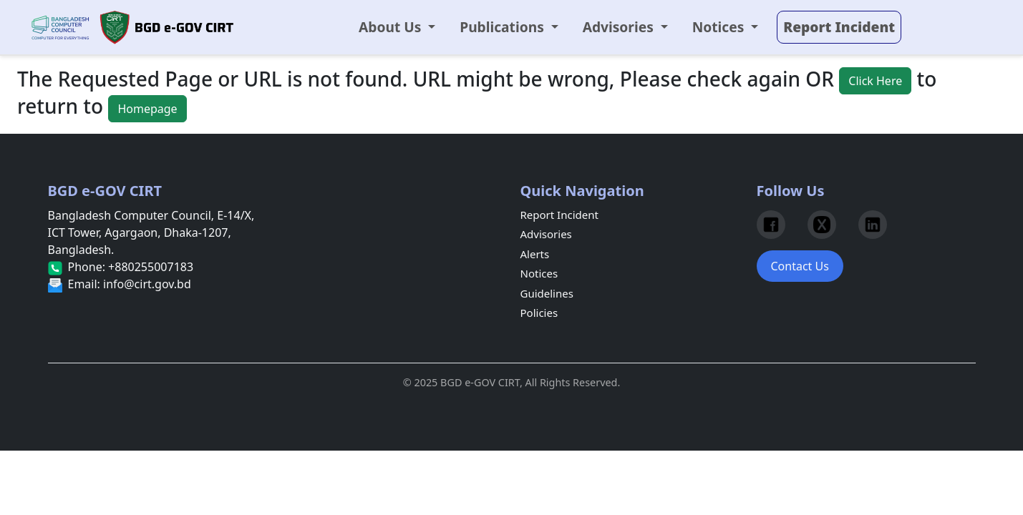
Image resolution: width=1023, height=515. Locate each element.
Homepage (147, 109)
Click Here (875, 81)
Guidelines (546, 293)
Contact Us (800, 266)
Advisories (546, 234)
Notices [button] (720, 26)
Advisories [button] (620, 26)
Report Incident (559, 214)
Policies (539, 312)
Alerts (535, 254)
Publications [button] (504, 26)
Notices (539, 273)
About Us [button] (392, 26)
